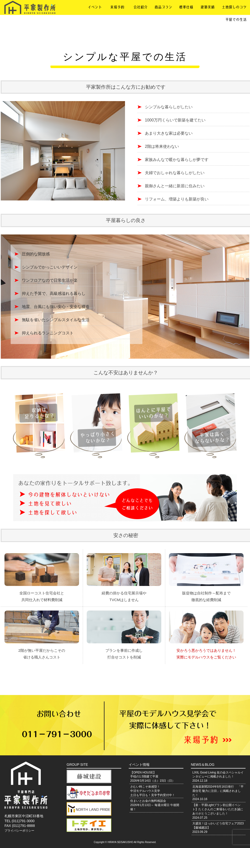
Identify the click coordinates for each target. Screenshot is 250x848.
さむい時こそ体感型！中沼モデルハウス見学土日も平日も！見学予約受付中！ (152, 791)
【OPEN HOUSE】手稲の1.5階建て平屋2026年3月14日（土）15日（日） (152, 777)
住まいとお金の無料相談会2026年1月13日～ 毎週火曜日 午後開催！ (154, 805)
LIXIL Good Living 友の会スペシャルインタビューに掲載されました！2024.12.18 (218, 777)
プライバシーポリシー (19, 830)
